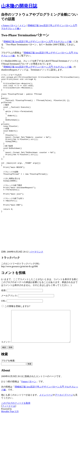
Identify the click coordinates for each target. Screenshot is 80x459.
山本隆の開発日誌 (19, 5)
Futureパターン (28, 412)
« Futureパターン (9, 25)
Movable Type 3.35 (10, 442)
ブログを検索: (8, 392)
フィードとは (8, 437)
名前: (3, 315)
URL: (3, 325)
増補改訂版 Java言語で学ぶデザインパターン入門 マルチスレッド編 (37, 41)
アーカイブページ (64, 426)
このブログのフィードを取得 (15, 434)
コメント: (6, 373)
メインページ (46, 426)
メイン (22, 25)
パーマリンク (36, 276)
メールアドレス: (9, 320)
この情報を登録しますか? (16, 331)
